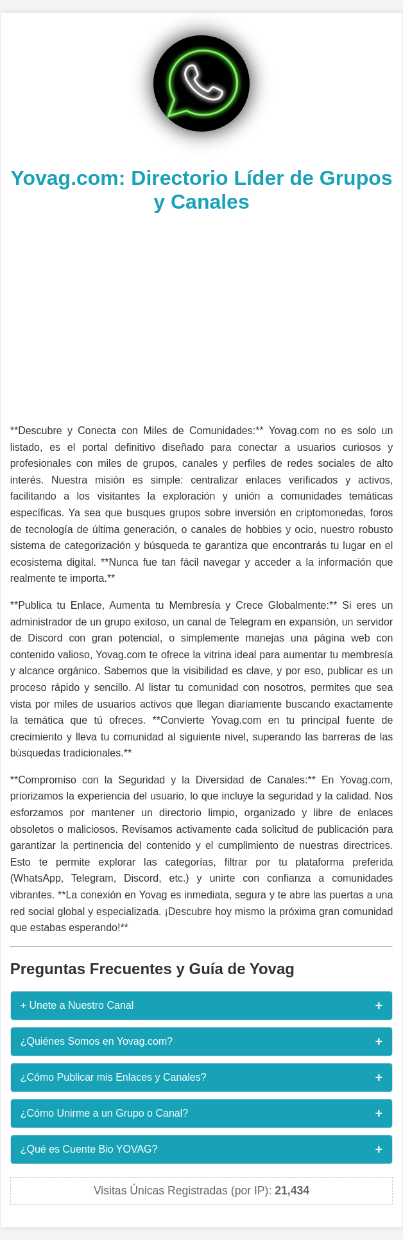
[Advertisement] (201, 316)
